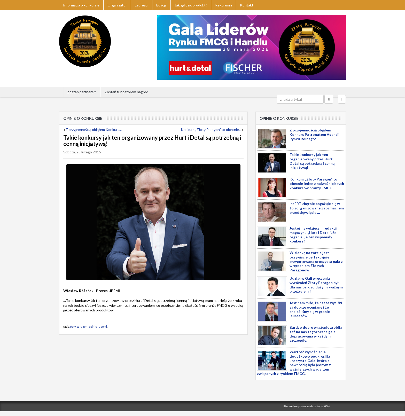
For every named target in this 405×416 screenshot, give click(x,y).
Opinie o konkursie (82, 118)
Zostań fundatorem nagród (126, 92)
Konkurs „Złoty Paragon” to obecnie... (211, 129)
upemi (103, 326)
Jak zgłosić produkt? (191, 5)
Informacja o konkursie (81, 5)
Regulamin (223, 5)
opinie (93, 326)
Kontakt (246, 5)
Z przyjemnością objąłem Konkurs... (94, 129)
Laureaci (141, 5)
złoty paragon (78, 326)
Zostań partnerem (82, 92)
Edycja (161, 5)
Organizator (117, 5)
